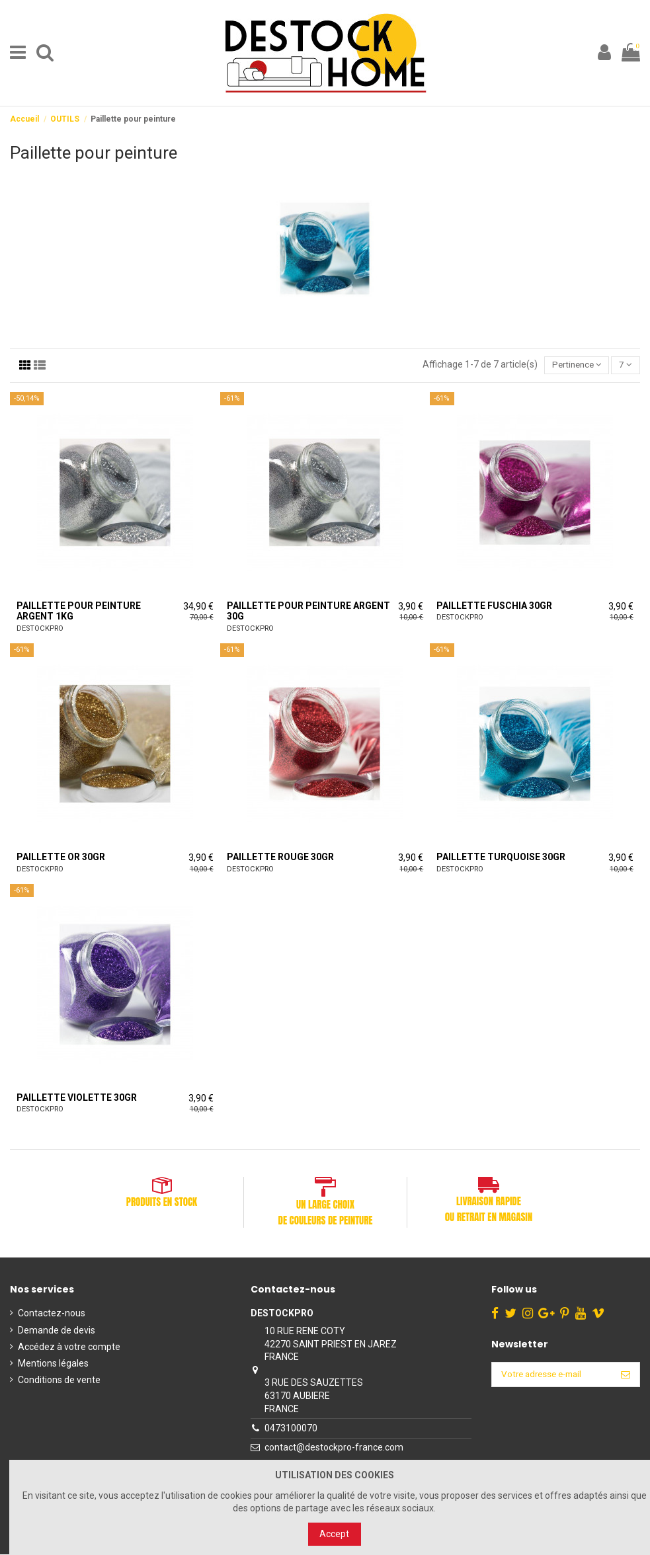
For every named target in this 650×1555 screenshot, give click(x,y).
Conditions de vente (59, 1380)
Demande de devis (56, 1331)
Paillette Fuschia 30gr (494, 606)
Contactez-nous (51, 1313)
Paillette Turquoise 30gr (500, 857)
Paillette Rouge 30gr (280, 857)
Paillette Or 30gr (61, 857)
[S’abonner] (625, 1375)
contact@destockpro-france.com (332, 1448)
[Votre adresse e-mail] (549, 1375)
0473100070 (289, 1428)
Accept (334, 1534)
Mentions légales (53, 1364)
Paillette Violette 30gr (77, 1098)
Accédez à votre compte (69, 1347)
